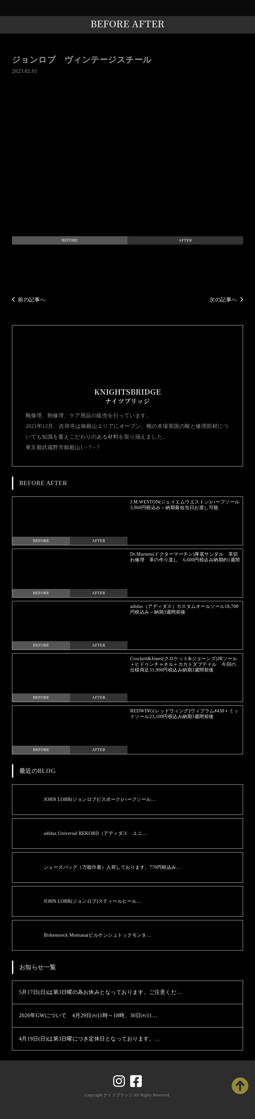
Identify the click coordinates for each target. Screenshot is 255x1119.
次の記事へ (226, 299)
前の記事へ (28, 299)
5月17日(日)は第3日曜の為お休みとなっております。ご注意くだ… (100, 992)
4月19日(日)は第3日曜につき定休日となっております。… (89, 1038)
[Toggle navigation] (248, 8)
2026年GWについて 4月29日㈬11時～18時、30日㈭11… (88, 1015)
